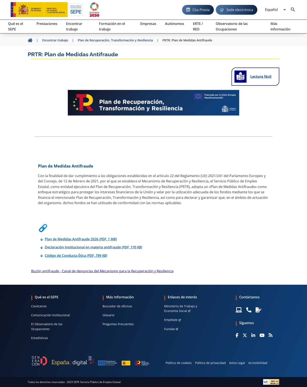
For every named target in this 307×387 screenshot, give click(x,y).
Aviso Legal (237, 363)
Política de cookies (179, 363)
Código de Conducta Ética (76, 255)
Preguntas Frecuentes (118, 324)
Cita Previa (201, 9)
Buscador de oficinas (117, 306)
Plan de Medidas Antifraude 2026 (81, 239)
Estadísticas (39, 338)
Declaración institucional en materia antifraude (93, 247)
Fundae (169, 329)
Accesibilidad (257, 363)
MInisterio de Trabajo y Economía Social (180, 308)
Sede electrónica (239, 9)
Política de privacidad (210, 363)
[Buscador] (293, 9)
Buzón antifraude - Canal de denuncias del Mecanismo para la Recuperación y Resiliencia (102, 271)
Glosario (108, 315)
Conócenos (39, 306)
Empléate (171, 320)
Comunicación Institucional (50, 315)
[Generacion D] (91, 361)
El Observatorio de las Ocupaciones (46, 326)
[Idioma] (275, 9)
